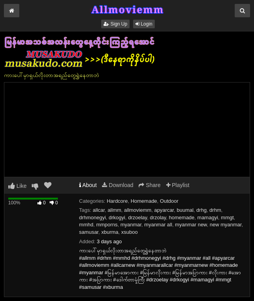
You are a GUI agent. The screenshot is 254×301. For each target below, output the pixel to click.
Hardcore (117, 201)
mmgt (227, 217)
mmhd (86, 225)
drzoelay (137, 217)
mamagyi (207, 217)
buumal (185, 210)
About (88, 185)
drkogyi (117, 217)
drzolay (158, 217)
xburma (109, 232)
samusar (88, 232)
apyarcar (164, 210)
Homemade (144, 201)
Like (17, 186)
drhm (215, 210)
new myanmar (226, 225)
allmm (114, 210)
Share (149, 185)
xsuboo (129, 232)
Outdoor (169, 201)
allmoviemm (137, 210)
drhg (202, 210)
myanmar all (158, 225)
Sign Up (115, 24)
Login (143, 24)
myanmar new (191, 225)
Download (117, 185)
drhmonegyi (92, 217)
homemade (182, 217)
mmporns (106, 225)
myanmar (131, 225)
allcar (99, 210)
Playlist (177, 185)
